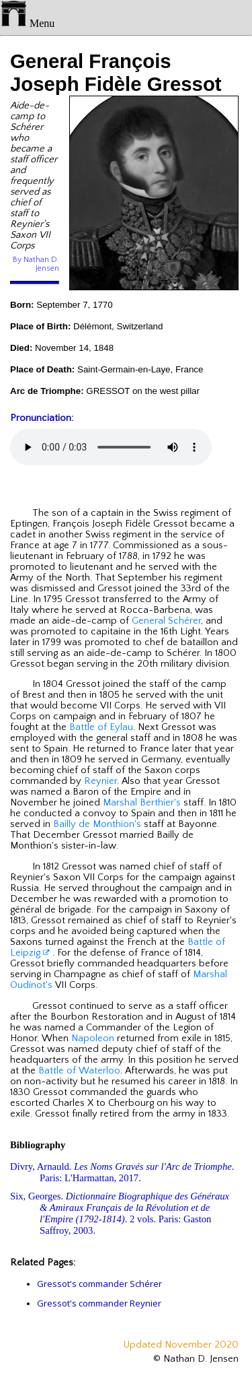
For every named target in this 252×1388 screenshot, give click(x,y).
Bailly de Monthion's (97, 824)
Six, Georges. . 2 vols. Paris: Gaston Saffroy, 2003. (119, 1213)
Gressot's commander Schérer (99, 1284)
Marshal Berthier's (142, 802)
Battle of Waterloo (79, 1070)
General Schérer (166, 621)
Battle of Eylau (101, 727)
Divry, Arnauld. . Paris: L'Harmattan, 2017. (122, 1172)
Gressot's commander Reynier (99, 1303)
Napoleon (92, 1038)
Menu (27, 23)
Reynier (100, 781)
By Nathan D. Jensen (36, 264)
